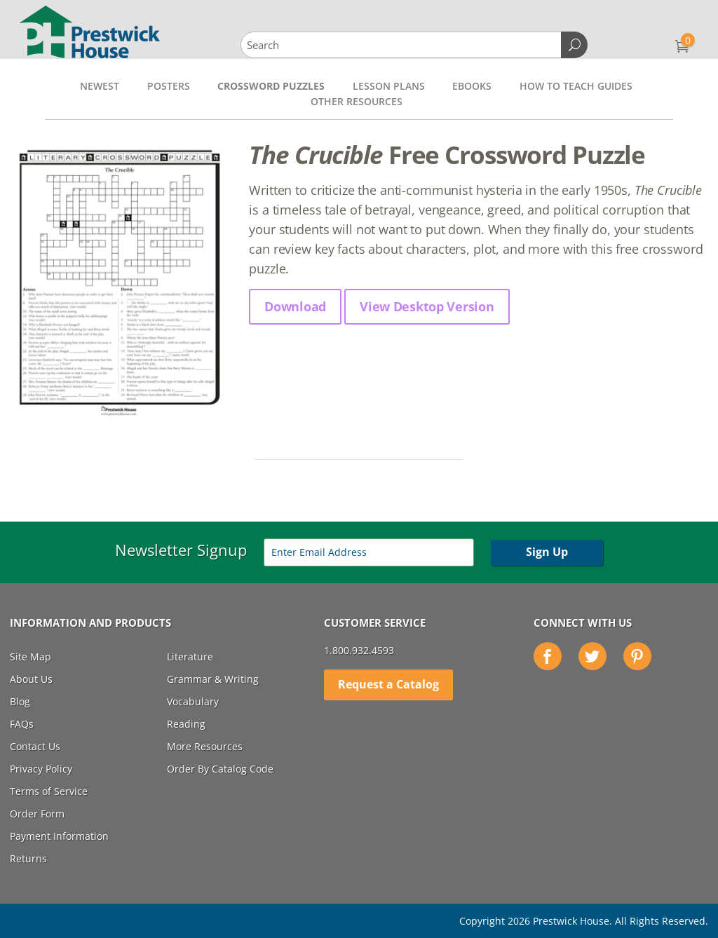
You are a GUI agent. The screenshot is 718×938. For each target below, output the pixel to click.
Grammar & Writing (213, 679)
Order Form (37, 813)
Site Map (30, 656)
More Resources (205, 746)
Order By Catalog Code (220, 768)
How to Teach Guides (576, 86)
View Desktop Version (427, 306)
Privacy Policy (41, 768)
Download (295, 306)
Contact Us (35, 746)
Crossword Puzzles (271, 86)
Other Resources (356, 101)
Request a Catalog (388, 684)
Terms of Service (49, 791)
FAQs (22, 723)
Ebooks (472, 86)
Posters (168, 86)
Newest (99, 86)
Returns (28, 858)
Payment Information (59, 836)
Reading (186, 723)
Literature (190, 656)
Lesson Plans (389, 86)
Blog (20, 701)
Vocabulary (193, 701)
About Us (31, 679)
